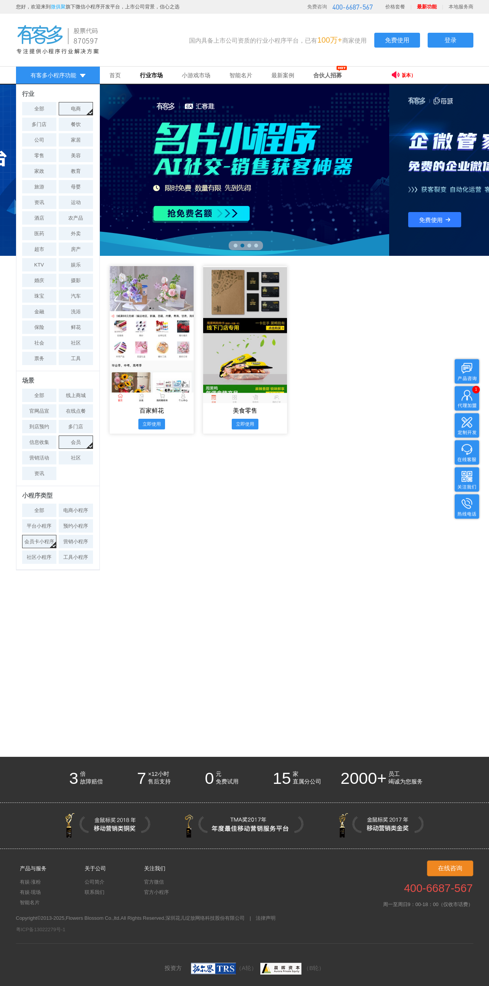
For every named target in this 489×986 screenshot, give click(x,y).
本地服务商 (461, 7)
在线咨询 (450, 868)
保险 (39, 327)
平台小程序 (39, 526)
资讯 (39, 202)
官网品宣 (39, 411)
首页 (115, 75)
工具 (76, 358)
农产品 (75, 218)
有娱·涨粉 (30, 882)
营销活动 (39, 458)
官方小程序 (156, 892)
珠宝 (39, 296)
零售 (39, 155)
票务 (39, 358)
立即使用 (152, 424)
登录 (450, 40)
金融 (39, 311)
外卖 (76, 233)
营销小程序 (75, 541)
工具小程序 (75, 557)
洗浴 (76, 311)
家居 (76, 140)
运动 (76, 202)
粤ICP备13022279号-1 (41, 929)
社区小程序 (39, 557)
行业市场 (151, 75)
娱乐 (76, 265)
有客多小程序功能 (57, 75)
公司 (39, 140)
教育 (76, 171)
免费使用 (397, 40)
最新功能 (427, 7)
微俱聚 (58, 7)
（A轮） (224, 968)
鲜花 (76, 327)
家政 (39, 171)
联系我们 (94, 892)
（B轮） (291, 968)
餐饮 (76, 124)
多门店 (39, 124)
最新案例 (282, 75)
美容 (76, 155)
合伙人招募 (327, 75)
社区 (76, 343)
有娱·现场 (30, 892)
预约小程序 (75, 526)
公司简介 (94, 882)
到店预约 (39, 426)
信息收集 (39, 442)
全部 (39, 109)
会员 (76, 442)
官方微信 (154, 882)
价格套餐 (395, 7)
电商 (76, 109)
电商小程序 (75, 510)
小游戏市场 (196, 75)
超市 (39, 249)
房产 (76, 249)
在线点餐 (76, 411)
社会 (39, 343)
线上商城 (76, 395)
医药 (39, 233)
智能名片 (240, 75)
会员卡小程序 (39, 541)
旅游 (39, 187)
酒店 (39, 218)
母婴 (76, 187)
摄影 (76, 280)
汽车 (76, 296)
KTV (39, 265)
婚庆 (39, 280)
